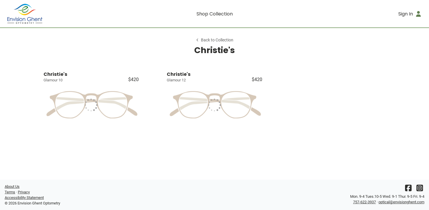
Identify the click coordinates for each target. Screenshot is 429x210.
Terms (10, 192)
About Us (12, 186)
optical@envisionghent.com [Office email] (401, 202)
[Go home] (57, 13)
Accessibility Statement (24, 197)
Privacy (24, 192)
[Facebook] (408, 189)
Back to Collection (214, 40)
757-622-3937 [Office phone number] (364, 202)
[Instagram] (419, 189)
